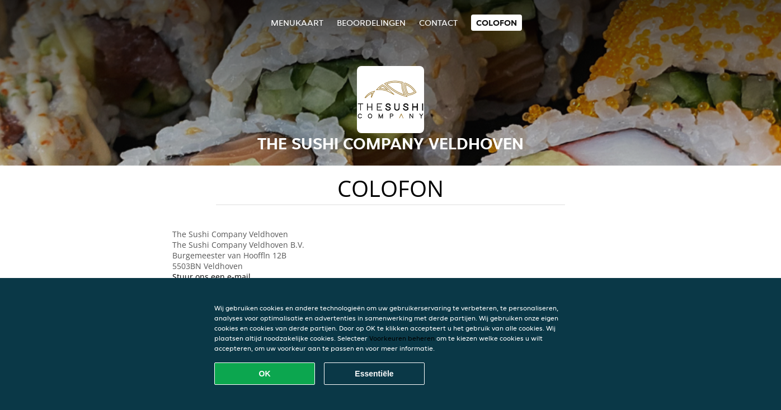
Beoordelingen (371, 23)
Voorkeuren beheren (402, 338)
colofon (496, 23)
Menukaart (297, 23)
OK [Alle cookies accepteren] (265, 373)
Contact (438, 23)
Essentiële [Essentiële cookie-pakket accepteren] (374, 373)
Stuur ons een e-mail (211, 276)
